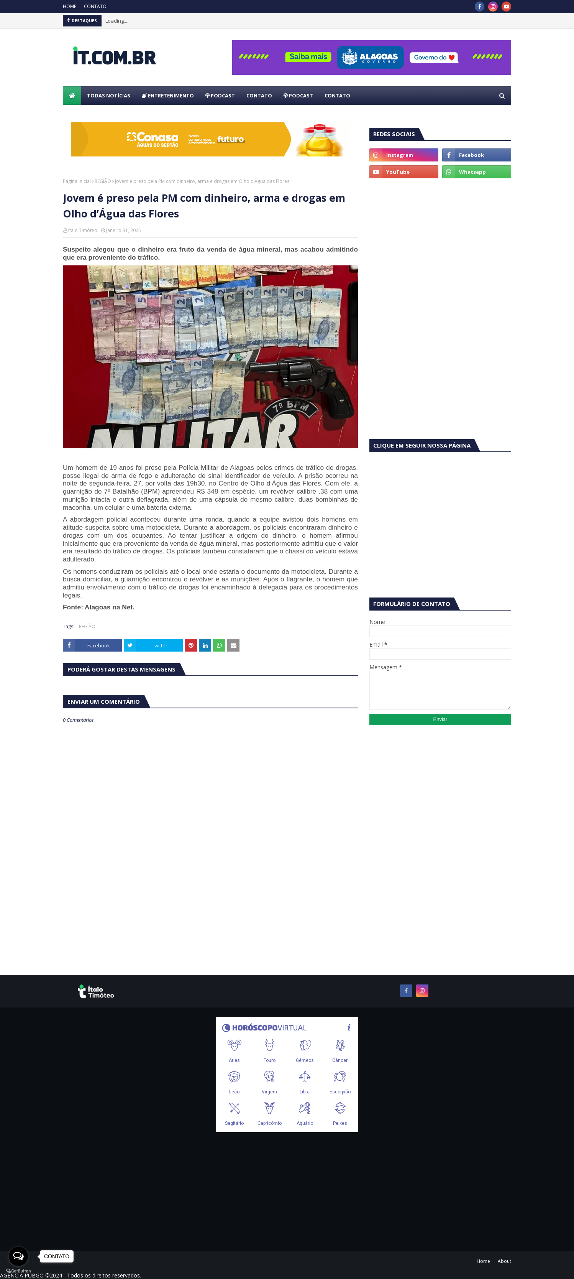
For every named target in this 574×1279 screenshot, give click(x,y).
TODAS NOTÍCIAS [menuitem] (108, 95)
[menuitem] (72, 95)
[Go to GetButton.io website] (18, 1271)
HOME (69, 6)
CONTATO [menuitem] (259, 95)
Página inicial (77, 181)
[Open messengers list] (18, 1256)
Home (483, 1261)
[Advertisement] (440, 243)
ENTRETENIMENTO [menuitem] (168, 95)
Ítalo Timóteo (82, 230)
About (504, 1261)
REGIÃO (103, 181)
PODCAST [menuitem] (220, 95)
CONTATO (95, 6)
